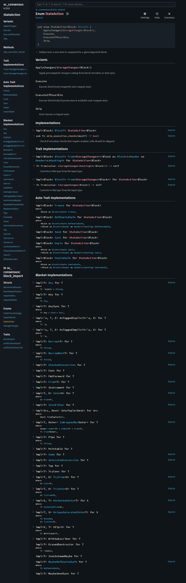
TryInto (58, 488)
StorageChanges (72, 30)
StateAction (76, 130)
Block (121, 156)
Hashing (55, 160)
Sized (59, 289)
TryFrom (58, 477)
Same (51, 454)
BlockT (82, 26)
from (43, 165)
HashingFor (87, 165)
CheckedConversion (62, 365)
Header (135, 156)
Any (50, 282)
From (71, 156)
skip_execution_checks (61, 135)
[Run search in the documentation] (105, 4)
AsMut (64, 428)
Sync (58, 237)
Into (56, 393)
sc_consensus (43, 9)
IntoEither (56, 405)
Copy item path (67, 13)
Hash (63, 212)
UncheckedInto (63, 500)
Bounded (48, 518)
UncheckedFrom (51, 507)
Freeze (59, 205)
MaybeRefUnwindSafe (62, 561)
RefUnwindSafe (65, 217)
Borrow (53, 341)
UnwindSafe (63, 258)
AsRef (51, 428)
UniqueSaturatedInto (68, 512)
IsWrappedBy (68, 422)
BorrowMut (55, 353)
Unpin (59, 243)
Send (58, 232)
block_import (58, 9)
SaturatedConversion (63, 460)
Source (39, 17)
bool (96, 135)
